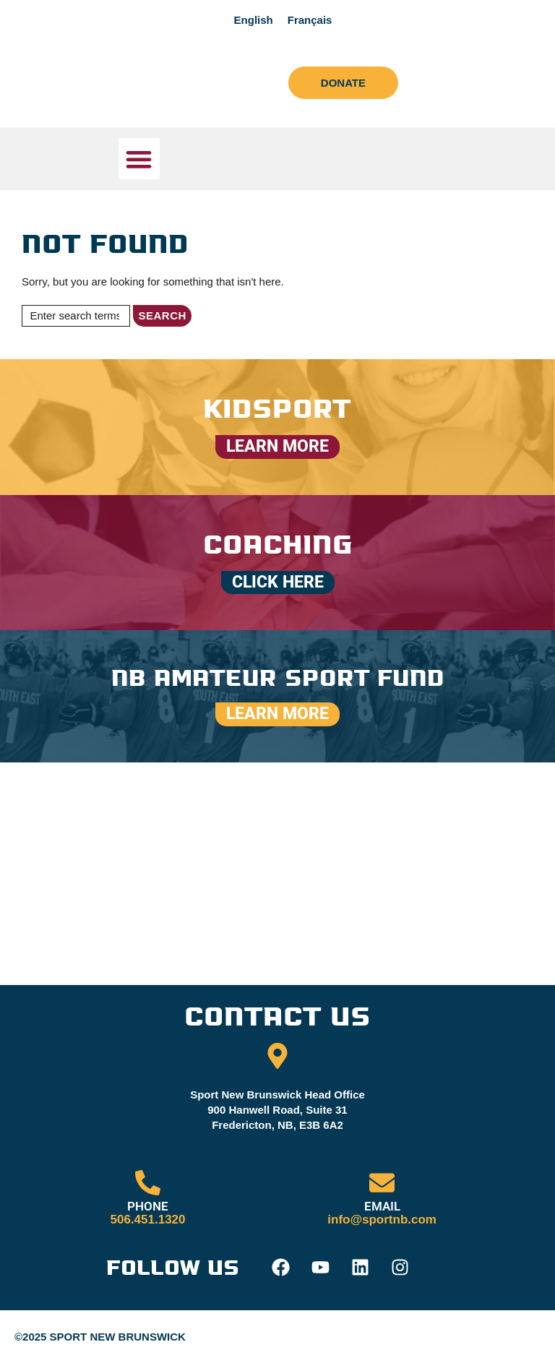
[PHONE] (147, 1183)
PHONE (147, 1207)
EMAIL (382, 1207)
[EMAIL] (382, 1183)
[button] (139, 158)
